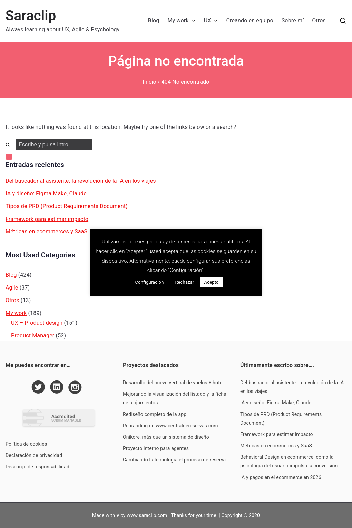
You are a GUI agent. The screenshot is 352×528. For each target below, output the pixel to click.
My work (181, 21)
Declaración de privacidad (34, 455)
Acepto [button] (211, 282)
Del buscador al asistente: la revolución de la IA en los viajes (81, 180)
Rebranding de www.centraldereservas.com (170, 425)
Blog (153, 20)
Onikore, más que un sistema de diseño (166, 437)
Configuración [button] (149, 282)
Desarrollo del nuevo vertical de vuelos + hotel (173, 382)
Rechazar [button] (184, 282)
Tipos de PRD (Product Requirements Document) (67, 206)
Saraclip (31, 16)
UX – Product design (36, 322)
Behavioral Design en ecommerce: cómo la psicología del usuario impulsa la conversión (289, 461)
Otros (319, 20)
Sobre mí (293, 20)
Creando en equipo (249, 20)
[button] (192, 21)
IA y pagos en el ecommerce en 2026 (280, 477)
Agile (12, 287)
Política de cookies (26, 444)
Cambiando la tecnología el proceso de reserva (174, 460)
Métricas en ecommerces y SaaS (46, 231)
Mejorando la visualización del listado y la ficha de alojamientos (174, 398)
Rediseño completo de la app (154, 414)
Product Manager (32, 335)
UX (211, 21)
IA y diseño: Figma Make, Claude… (48, 193)
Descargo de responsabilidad (37, 466)
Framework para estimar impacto (47, 219)
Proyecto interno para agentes (156, 448)
